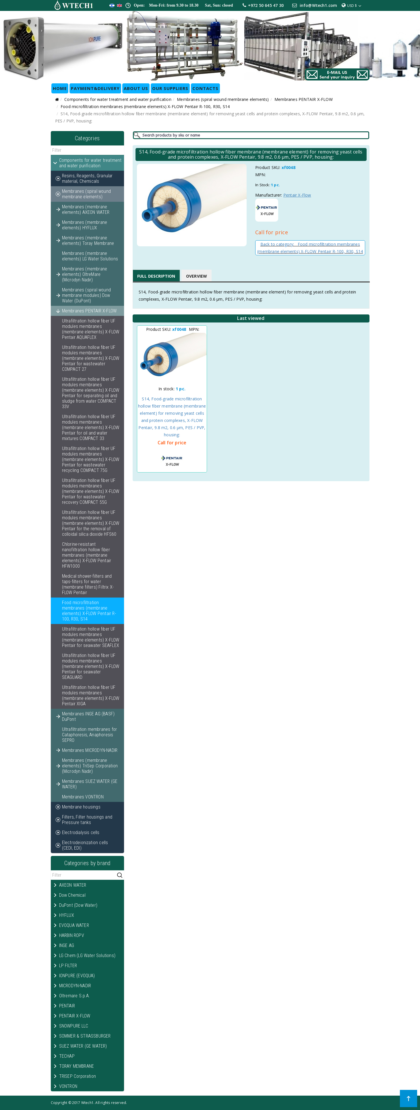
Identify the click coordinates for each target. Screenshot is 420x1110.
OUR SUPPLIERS (170, 88)
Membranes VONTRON (83, 797)
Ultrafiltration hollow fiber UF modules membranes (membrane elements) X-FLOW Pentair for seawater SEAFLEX (90, 637)
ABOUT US (136, 88)
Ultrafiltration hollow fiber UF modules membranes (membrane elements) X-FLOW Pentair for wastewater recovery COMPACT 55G (90, 491)
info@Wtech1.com (318, 5)
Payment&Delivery (95, 88)
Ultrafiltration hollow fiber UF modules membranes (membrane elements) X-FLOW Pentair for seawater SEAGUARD (90, 666)
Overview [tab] (196, 276)
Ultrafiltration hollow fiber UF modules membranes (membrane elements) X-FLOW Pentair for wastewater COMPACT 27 (90, 358)
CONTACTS (205, 88)
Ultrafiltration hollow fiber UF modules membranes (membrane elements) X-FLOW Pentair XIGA (90, 695)
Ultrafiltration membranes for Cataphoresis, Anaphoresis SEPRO (89, 735)
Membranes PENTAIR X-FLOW (303, 99)
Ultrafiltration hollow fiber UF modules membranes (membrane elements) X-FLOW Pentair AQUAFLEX (90, 329)
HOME (60, 88)
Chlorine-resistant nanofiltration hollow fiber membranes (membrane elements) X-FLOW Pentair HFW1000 (86, 555)
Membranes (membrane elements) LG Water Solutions (90, 256)
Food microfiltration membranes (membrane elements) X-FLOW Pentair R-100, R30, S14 (145, 106)
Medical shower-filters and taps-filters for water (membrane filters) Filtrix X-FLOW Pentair (88, 584)
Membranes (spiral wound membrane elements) (223, 99)
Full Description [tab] (156, 276)
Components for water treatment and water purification (117, 99)
